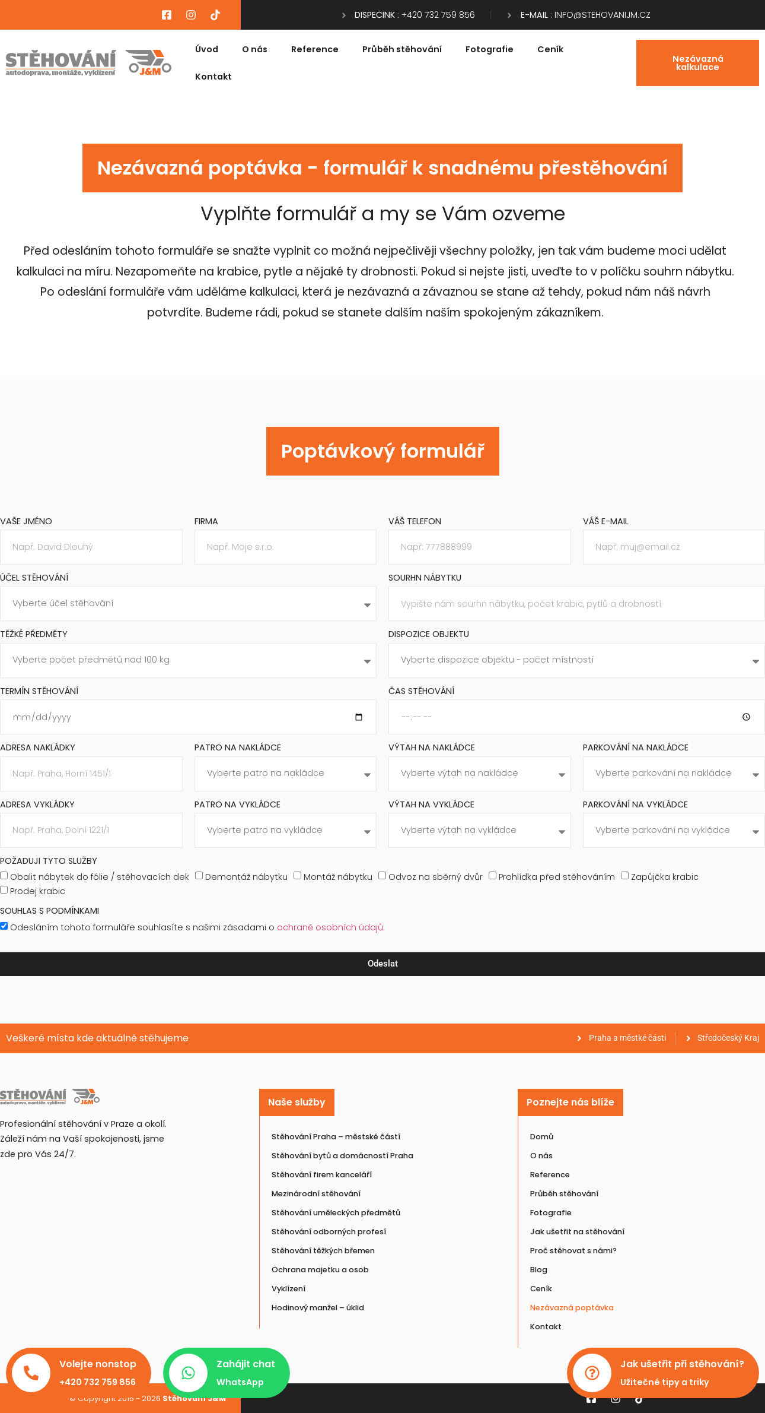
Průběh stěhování (402, 49)
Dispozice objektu (428, 635)
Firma (206, 522)
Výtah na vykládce (431, 805)
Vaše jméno (26, 522)
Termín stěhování (39, 692)
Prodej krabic (37, 891)
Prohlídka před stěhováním (557, 877)
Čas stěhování (421, 692)
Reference (315, 49)
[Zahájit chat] (188, 1373)
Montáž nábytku (338, 877)
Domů (541, 1137)
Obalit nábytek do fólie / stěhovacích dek (99, 877)
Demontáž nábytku (246, 877)
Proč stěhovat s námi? (573, 1251)
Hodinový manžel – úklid (318, 1308)
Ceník (550, 49)
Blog (538, 1270)
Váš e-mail (606, 522)
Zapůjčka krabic (665, 877)
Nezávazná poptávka (572, 1308)
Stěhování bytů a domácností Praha (342, 1156)
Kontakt (213, 77)
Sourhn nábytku (424, 579)
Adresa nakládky (37, 748)
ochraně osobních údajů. (331, 927)
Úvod (206, 49)
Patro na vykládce (237, 805)
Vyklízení (288, 1289)
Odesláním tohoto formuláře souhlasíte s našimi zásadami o (197, 927)
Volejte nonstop (97, 1364)
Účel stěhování (34, 579)
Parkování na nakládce (636, 748)
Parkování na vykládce (635, 805)
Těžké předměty (34, 635)
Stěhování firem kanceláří (322, 1175)
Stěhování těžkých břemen (323, 1251)
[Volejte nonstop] (31, 1373)
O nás (254, 49)
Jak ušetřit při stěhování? (682, 1364)
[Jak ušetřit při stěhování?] (592, 1373)
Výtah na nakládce (431, 748)
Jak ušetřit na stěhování (577, 1232)
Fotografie (490, 49)
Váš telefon (414, 522)
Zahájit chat (245, 1364)
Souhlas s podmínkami (49, 912)
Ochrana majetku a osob (320, 1270)
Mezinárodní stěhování (316, 1194)
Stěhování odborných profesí (329, 1232)
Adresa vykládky (37, 805)
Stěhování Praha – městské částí (336, 1137)
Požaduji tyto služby (48, 862)
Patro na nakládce (238, 748)
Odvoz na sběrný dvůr (435, 877)
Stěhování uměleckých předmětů (336, 1213)
